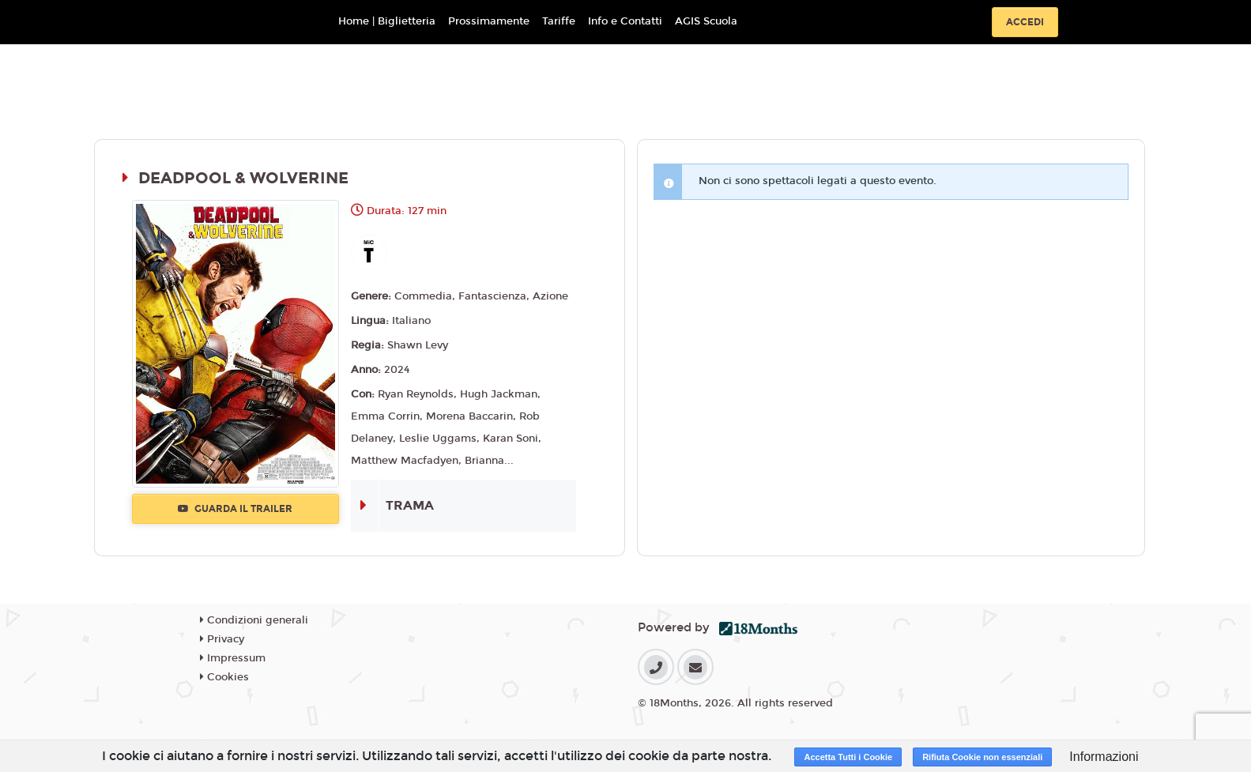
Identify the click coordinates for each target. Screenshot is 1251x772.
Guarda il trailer (235, 508)
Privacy (222, 639)
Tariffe (558, 21)
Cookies (224, 677)
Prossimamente (488, 21)
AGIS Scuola (706, 21)
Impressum (233, 658)
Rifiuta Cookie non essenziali (982, 757)
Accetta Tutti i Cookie (848, 757)
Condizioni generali (254, 620)
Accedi (1025, 22)
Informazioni (1103, 756)
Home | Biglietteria (386, 21)
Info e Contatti (625, 21)
